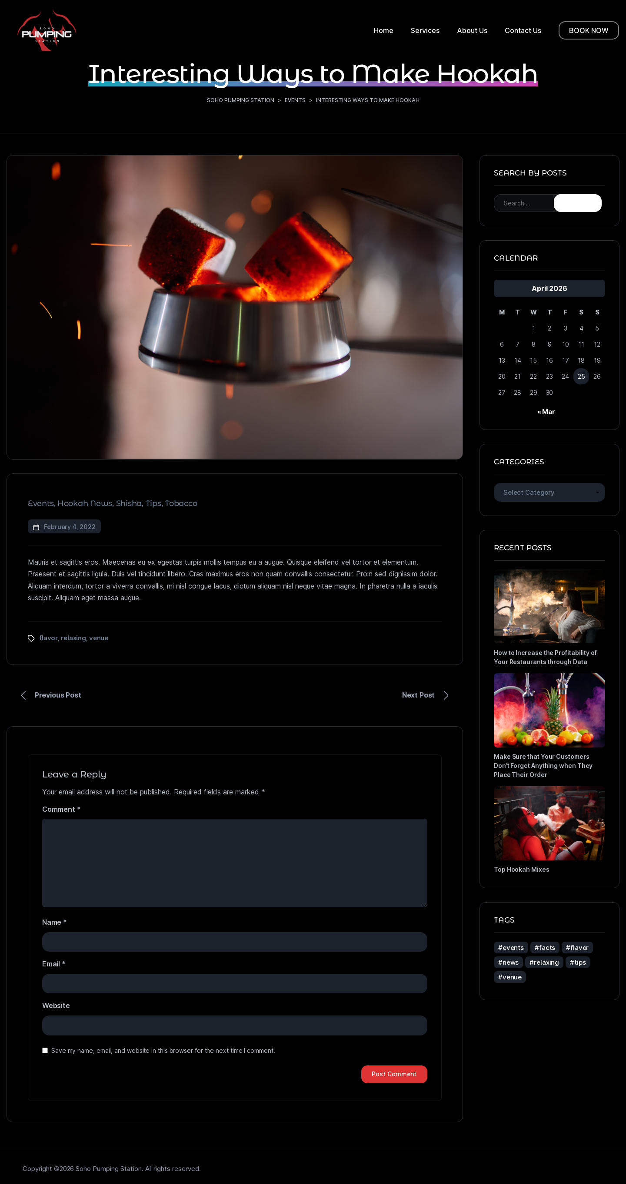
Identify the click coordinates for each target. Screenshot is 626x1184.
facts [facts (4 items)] (547, 947)
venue (98, 637)
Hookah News (84, 503)
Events (41, 503)
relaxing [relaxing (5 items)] (546, 962)
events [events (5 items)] (513, 947)
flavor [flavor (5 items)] (579, 947)
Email (54, 963)
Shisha (129, 503)
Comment (61, 809)
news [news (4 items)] (511, 962)
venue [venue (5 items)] (512, 976)
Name (54, 922)
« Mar (546, 411)
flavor (49, 637)
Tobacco (181, 503)
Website (56, 1005)
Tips (153, 503)
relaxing (73, 637)
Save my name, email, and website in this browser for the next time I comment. (163, 1050)
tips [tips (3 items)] (580, 962)
